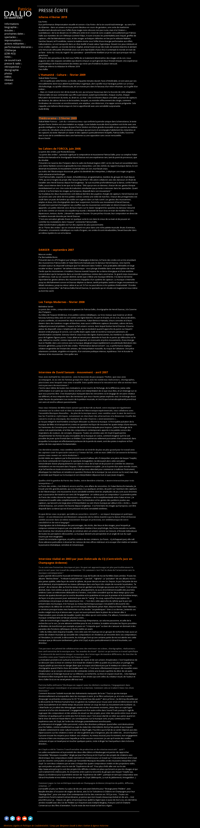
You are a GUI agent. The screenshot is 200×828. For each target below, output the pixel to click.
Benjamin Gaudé (68, 825)
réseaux (8, 80)
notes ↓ (8, 56)
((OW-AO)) (10, 53)
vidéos (7, 76)
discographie (11, 70)
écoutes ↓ (9, 30)
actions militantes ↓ (15, 43)
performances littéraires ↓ (18, 47)
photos (8, 73)
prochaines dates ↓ (14, 33)
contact (8, 83)
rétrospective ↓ (12, 66)
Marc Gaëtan (84, 825)
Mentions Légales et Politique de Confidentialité (26, 825)
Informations (11, 24)
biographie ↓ (11, 27)
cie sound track (12, 60)
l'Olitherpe (10, 50)
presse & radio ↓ (13, 63)
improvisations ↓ (13, 40)
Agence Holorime (100, 825)
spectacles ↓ (11, 37)
